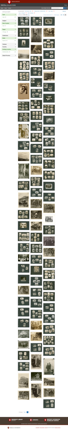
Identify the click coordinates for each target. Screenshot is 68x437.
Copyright (46, 427)
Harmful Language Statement (42, 423)
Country (4, 47)
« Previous (21, 412)
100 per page (56, 14)
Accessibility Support (24, 423)
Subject (4, 21)
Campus (4, 44)
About (6, 8)
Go (65, 8)
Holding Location (6, 49)
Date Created (5, 23)
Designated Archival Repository (32, 423)
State (3, 38)
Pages (3, 29)
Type (3, 14)
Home (2, 8)
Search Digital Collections (45, 8)
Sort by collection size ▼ (48, 14)
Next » (29, 14)
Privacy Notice (42, 427)
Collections (5, 35)
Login (65, 5)
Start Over (64, 11)
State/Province (6, 55)
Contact (9, 8)
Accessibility (37, 427)
